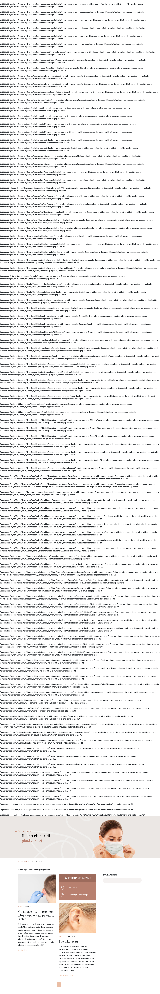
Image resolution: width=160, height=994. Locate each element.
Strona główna (23, 861)
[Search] (122, 880)
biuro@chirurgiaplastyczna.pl (77, 895)
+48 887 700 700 (72, 888)
